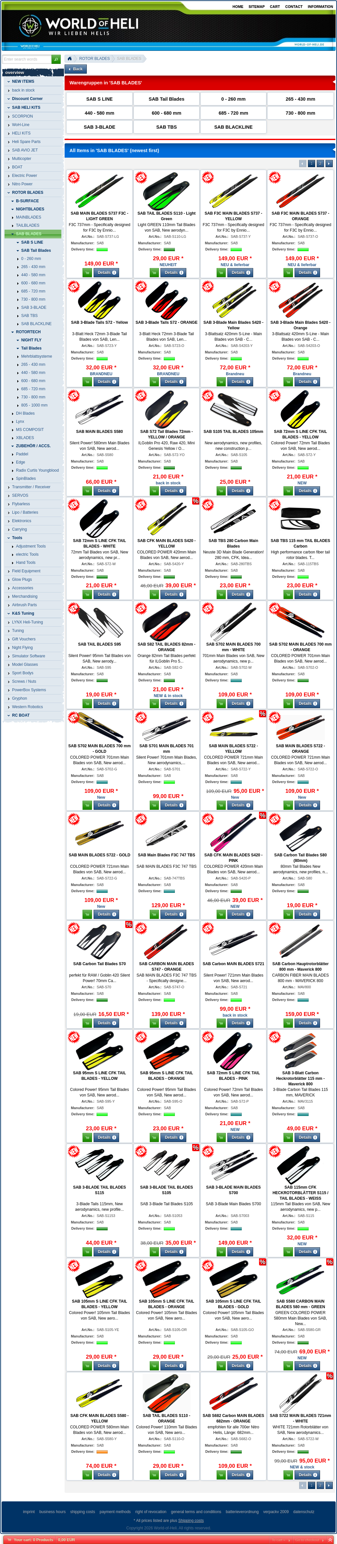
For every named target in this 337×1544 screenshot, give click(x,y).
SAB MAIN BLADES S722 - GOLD (99, 855)
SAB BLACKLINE (233, 127)
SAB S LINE (99, 99)
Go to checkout (307, 1540)
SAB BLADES (129, 58)
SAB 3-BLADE (99, 127)
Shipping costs (191, 1520)
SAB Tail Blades (166, 99)
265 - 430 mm (300, 99)
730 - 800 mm (300, 113)
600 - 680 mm (166, 113)
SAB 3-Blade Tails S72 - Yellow (99, 322)
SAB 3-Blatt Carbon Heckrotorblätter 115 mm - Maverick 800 (300, 1078)
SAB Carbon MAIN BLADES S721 (233, 964)
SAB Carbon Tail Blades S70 (99, 964)
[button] (56, 59)
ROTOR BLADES (94, 58)
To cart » (278, 1540)
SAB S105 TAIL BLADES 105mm (233, 431)
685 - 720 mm (233, 113)
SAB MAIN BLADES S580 (99, 431)
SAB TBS (166, 127)
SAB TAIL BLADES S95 (99, 644)
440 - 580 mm (99, 113)
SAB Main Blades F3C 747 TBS (166, 855)
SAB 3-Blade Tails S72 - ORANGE (167, 322)
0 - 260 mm (233, 99)
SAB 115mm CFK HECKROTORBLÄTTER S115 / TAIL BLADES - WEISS (300, 1193)
